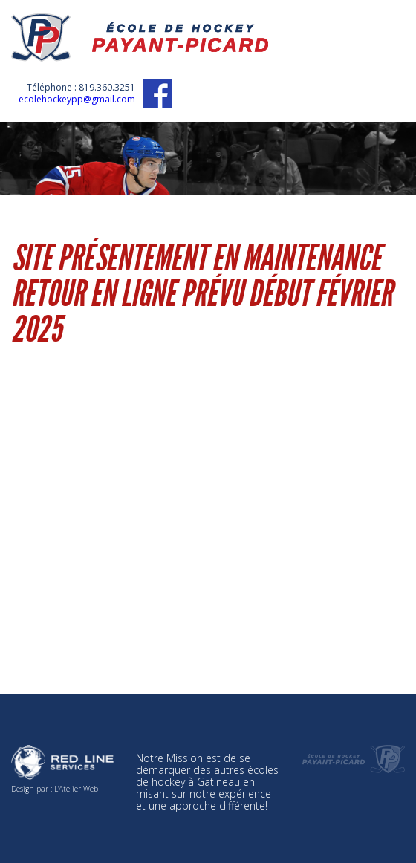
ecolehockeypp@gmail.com (77, 99)
